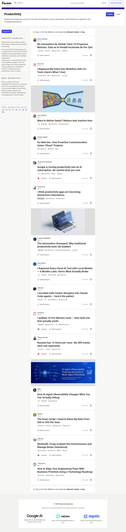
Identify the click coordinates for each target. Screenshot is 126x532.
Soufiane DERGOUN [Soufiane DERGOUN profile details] (43, 238)
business (41, 475)
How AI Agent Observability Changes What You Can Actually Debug (63, 396)
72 (3, 110)
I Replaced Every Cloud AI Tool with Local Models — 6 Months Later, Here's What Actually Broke (65, 270)
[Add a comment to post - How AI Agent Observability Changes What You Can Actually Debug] (43, 405)
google (59, 174)
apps (53, 174)
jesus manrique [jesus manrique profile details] (42, 39)
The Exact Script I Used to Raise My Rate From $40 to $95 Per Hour (63, 421)
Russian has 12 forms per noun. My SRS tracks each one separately (63, 344)
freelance (41, 426)
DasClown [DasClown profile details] (40, 313)
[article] (63, 112)
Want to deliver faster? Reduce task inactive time (64, 120)
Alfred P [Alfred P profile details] (40, 414)
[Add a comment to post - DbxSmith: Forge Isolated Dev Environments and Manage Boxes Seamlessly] (42, 455)
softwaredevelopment (62, 250)
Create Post (7, 31)
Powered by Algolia (77, 3)
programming (64, 124)
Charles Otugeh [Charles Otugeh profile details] (42, 137)
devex (65, 451)
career (47, 51)
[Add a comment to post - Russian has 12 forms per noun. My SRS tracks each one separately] (42, 354)
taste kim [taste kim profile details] (40, 288)
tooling (64, 76)
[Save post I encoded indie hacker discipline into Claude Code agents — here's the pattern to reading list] (91, 304)
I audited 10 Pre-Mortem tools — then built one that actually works (63, 319)
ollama (44, 275)
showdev (41, 198)
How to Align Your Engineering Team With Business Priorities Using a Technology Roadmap (65, 470)
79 (26, 110)
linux (59, 451)
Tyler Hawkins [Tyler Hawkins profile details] (42, 115)
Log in (104, 3)
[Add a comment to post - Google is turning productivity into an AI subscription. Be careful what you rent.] (42, 178)
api (56, 149)
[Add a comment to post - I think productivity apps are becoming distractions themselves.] (43, 203)
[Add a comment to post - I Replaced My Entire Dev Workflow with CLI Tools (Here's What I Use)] (43, 80)
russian (40, 349)
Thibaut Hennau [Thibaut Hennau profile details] (42, 337)
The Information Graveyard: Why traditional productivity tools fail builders (61, 245)
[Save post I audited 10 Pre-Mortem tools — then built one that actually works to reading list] (91, 329)
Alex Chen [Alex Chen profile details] (40, 64)
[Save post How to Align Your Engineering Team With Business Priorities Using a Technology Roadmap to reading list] (91, 480)
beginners (66, 426)
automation (42, 76)
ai (39, 124)
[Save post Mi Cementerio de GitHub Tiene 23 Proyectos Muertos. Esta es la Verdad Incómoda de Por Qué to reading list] (91, 55)
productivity (56, 51)
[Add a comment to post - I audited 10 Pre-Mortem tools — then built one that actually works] (42, 329)
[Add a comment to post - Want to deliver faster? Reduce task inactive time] (43, 128)
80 (3, 112)
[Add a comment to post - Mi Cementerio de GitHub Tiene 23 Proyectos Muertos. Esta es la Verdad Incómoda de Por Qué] (43, 55)
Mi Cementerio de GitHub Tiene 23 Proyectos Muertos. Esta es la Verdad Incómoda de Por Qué (64, 46)
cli (49, 76)
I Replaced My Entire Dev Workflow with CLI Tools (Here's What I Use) (61, 71)
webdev (65, 51)
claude (40, 300)
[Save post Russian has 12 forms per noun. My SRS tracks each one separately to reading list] (91, 354)
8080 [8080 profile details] (39, 389)
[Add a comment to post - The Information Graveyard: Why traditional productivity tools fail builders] (43, 254)
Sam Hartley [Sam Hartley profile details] (41, 263)
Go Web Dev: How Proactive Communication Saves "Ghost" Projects (62, 144)
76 (16, 110)
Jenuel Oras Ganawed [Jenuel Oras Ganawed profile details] (44, 162)
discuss (41, 250)
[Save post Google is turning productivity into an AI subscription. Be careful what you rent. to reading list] (91, 178)
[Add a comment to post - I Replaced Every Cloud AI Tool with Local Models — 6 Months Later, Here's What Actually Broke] (43, 279)
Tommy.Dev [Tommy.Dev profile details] (41, 187)
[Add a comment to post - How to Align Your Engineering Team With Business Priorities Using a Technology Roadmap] (43, 480)
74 (10, 110)
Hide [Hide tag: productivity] (118, 14)
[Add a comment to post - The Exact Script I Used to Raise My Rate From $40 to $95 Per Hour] (43, 430)
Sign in (38, 32)
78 (23, 110)
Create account (116, 3)
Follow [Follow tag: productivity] (110, 14)
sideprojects (60, 198)
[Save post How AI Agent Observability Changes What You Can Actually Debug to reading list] (91, 405)
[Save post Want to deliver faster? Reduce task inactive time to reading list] (91, 128)
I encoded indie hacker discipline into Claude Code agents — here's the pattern (62, 295)
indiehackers (52, 300)
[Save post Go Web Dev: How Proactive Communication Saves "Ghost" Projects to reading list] (91, 153)
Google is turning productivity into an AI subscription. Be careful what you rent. (59, 169)
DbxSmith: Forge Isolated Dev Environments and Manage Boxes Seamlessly (64, 446)
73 (6, 110)
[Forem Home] (7, 3)
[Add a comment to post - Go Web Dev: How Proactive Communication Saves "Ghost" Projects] (43, 153)
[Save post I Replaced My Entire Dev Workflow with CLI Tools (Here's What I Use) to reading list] (91, 80)
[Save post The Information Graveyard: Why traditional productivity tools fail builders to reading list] (91, 254)
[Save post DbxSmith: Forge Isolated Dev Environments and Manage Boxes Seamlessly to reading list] (91, 455)
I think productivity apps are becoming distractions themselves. (58, 193)
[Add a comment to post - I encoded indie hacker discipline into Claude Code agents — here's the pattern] (43, 304)
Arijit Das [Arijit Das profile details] (40, 439)
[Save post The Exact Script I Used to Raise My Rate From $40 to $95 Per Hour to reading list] (91, 430)
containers (51, 451)
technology (50, 475)
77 (20, 110)
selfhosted (52, 275)
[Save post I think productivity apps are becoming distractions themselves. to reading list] (91, 203)
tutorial (47, 349)
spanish (41, 51)
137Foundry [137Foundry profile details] (41, 463)
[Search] (15, 3)
